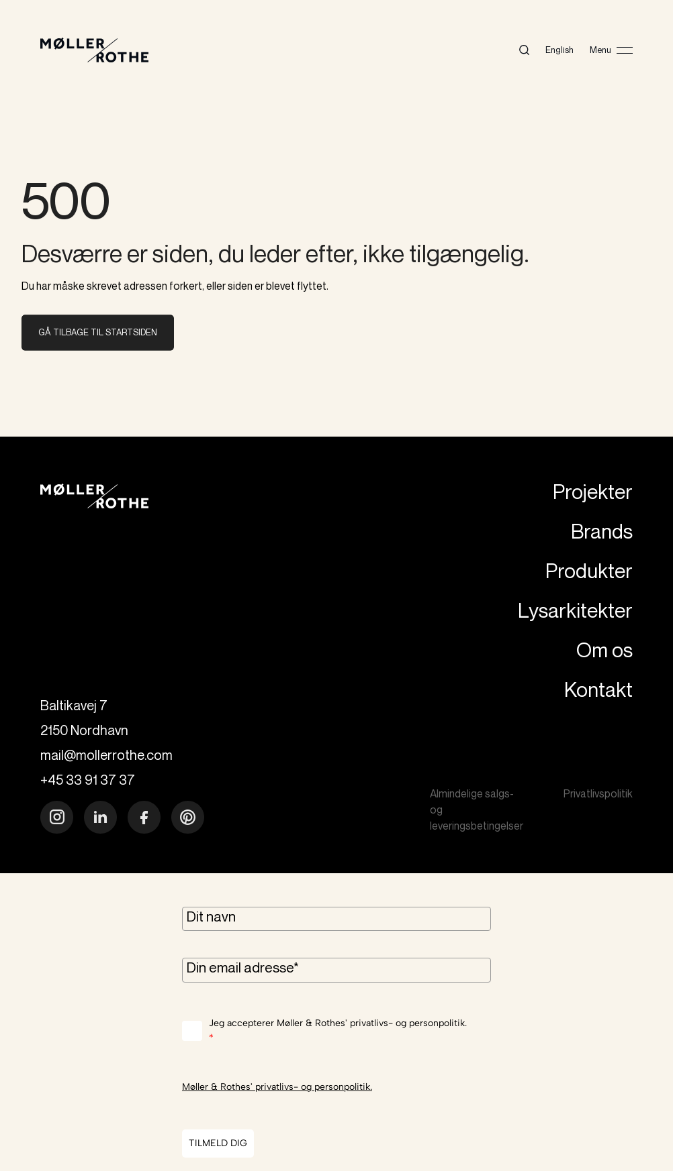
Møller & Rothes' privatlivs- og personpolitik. (277, 1087)
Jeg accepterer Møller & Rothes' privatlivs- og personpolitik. (338, 1031)
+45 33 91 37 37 (87, 779)
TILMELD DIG (218, 1143)
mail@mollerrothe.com (106, 754)
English (559, 49)
